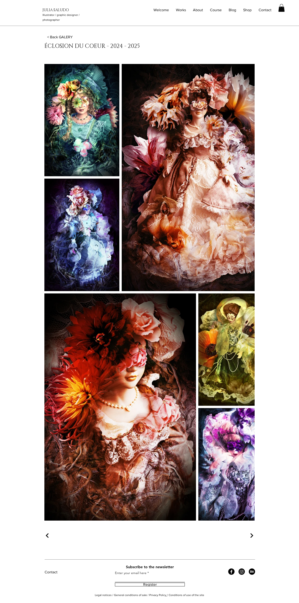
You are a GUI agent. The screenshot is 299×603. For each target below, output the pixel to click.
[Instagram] (241, 571)
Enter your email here (130, 573)
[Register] (150, 584)
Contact (51, 572)
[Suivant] (251, 535)
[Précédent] (47, 535)
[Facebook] (231, 571)
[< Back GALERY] (60, 37)
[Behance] (252, 571)
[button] (281, 8)
